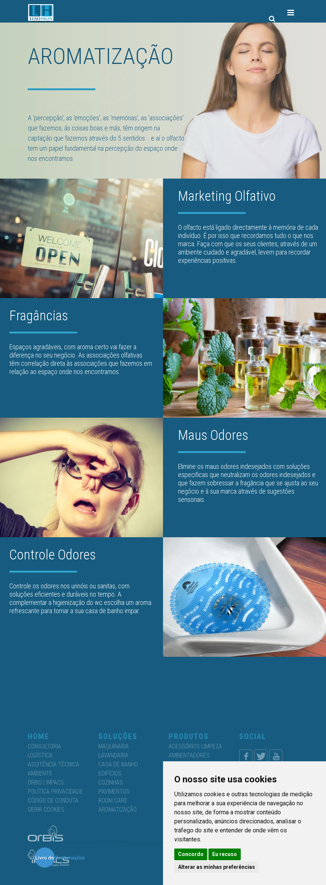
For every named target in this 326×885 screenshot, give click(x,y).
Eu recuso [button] (224, 854)
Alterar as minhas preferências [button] (216, 867)
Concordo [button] (191, 854)
